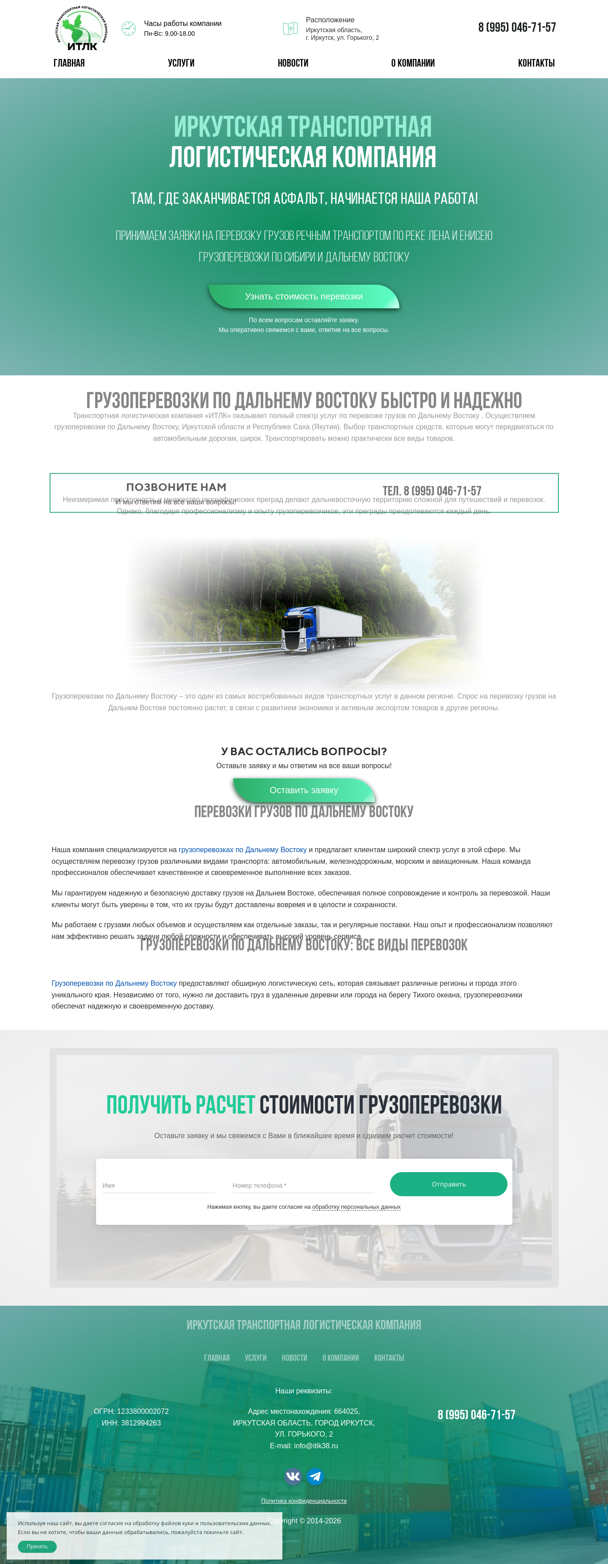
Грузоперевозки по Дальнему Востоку (114, 983)
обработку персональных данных (356, 1206)
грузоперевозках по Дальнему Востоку (243, 849)
